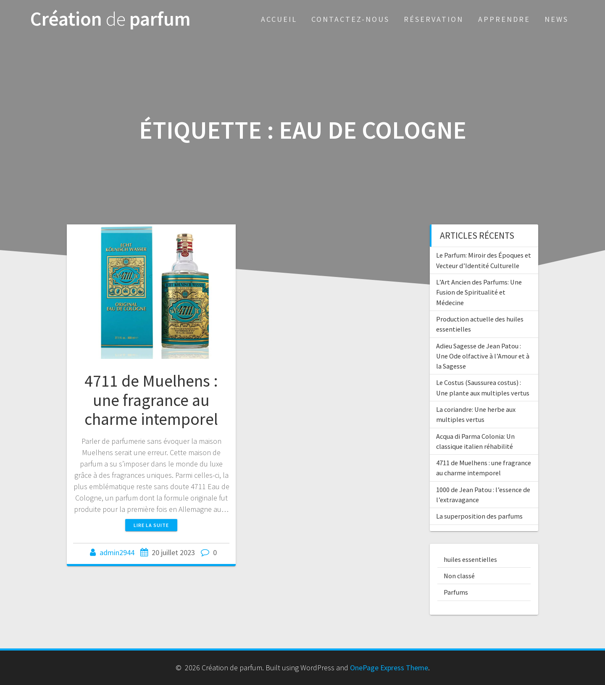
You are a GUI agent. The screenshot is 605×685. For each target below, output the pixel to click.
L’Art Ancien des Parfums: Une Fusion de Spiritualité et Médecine (479, 292)
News (556, 19)
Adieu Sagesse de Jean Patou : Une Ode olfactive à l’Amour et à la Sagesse (482, 356)
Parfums (456, 592)
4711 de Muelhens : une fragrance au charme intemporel (151, 399)
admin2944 (117, 552)
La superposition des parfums (479, 516)
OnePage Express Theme (389, 667)
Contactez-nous (350, 19)
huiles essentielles (470, 559)
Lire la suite (151, 525)
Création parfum (110, 19)
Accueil (279, 19)
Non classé (459, 576)
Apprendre (504, 19)
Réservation (433, 19)
